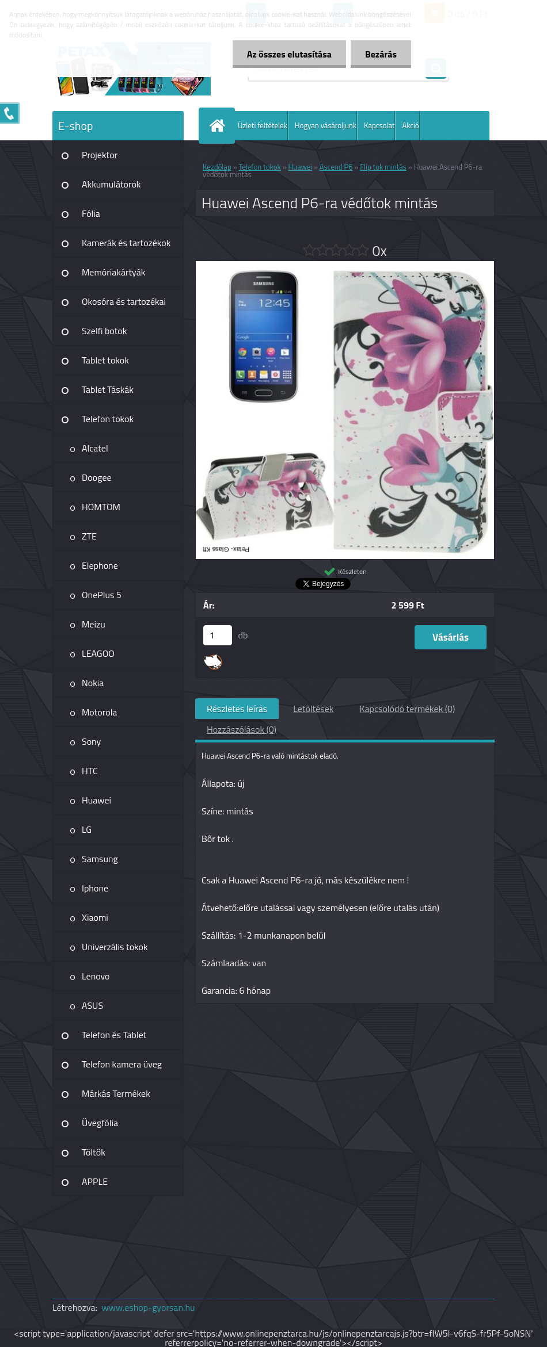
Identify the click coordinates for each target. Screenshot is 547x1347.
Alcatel (95, 448)
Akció (410, 125)
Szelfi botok (104, 331)
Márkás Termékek (116, 1093)
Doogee (97, 477)
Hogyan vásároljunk (325, 125)
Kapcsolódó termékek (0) (407, 708)
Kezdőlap (217, 167)
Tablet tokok (105, 360)
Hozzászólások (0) (241, 729)
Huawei (96, 800)
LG (87, 829)
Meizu (93, 624)
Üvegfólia (100, 1123)
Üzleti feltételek (262, 125)
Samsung (100, 859)
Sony (91, 741)
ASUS (92, 1005)
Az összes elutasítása (289, 54)
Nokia (93, 683)
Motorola (99, 712)
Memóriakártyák (113, 272)
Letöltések (313, 708)
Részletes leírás (237, 708)
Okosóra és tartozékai (124, 301)
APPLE (95, 1181)
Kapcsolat (379, 125)
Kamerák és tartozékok (126, 243)
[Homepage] (219, 125)
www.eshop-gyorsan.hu (148, 1307)
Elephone (100, 565)
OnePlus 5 (101, 595)
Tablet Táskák (108, 389)
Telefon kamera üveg (122, 1064)
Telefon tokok (108, 419)
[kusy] (217, 635)
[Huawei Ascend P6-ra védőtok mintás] (345, 266)
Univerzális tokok (115, 947)
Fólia (91, 213)
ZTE (89, 536)
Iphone (95, 888)
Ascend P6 (336, 167)
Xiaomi (95, 917)
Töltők (93, 1152)
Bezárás (381, 54)
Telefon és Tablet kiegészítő (114, 1039)
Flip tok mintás (383, 167)
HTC (90, 771)
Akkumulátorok (111, 184)
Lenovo (96, 976)
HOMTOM (101, 507)
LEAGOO (98, 653)
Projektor (99, 155)
